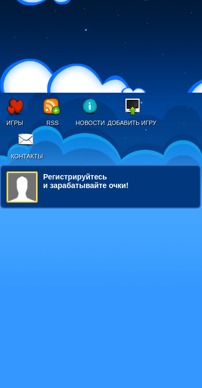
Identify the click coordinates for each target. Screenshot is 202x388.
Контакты (27, 156)
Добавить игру (132, 123)
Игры (14, 123)
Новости (90, 123)
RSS (52, 123)
